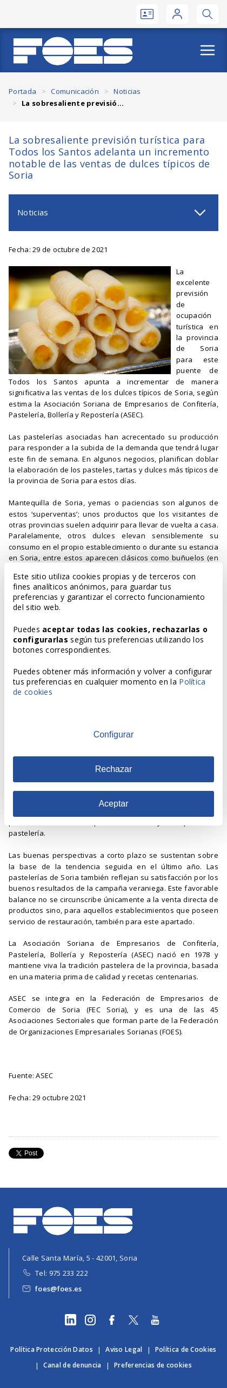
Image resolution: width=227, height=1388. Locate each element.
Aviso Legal (123, 1349)
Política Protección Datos (51, 1349)
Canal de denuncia (72, 1365)
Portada (22, 91)
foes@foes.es (58, 1289)
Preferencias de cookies (153, 1365)
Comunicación (75, 91)
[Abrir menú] (207, 50)
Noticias (127, 91)
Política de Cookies (186, 1349)
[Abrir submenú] (200, 212)
